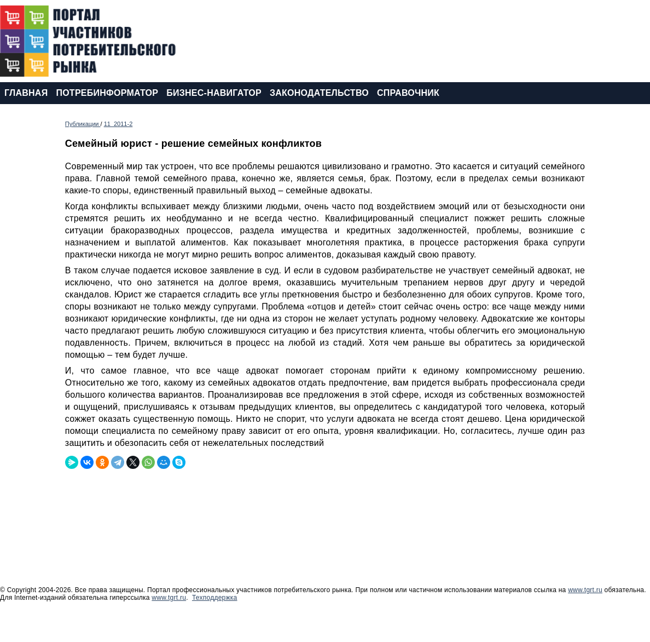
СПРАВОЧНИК (408, 93)
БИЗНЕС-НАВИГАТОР (214, 93)
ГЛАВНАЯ (26, 93)
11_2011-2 (118, 124)
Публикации (83, 124)
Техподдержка (214, 597)
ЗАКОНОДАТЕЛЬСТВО (319, 93)
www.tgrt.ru (585, 590)
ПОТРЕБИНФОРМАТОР (107, 93)
